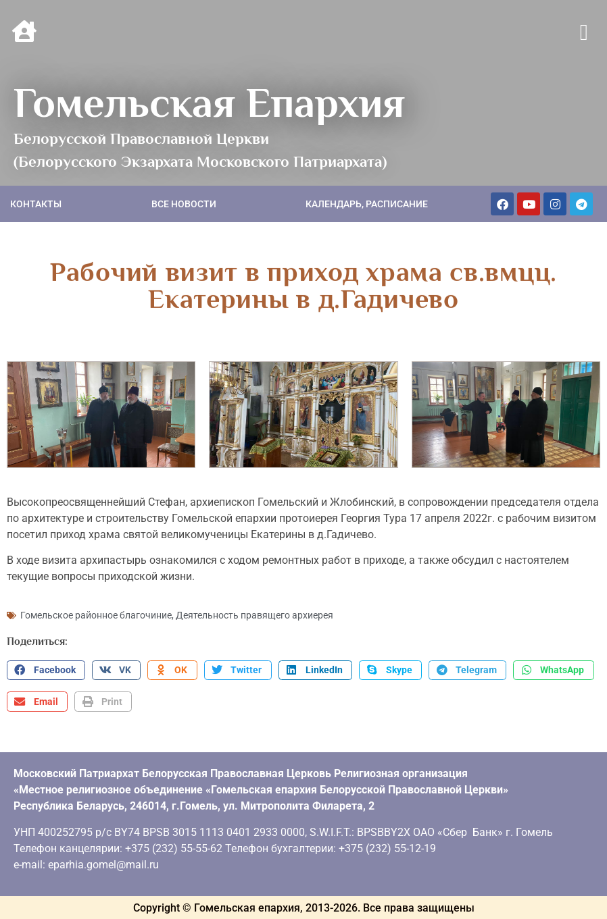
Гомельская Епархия (209, 102)
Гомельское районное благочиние (96, 614)
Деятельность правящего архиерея (254, 614)
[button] (583, 33)
